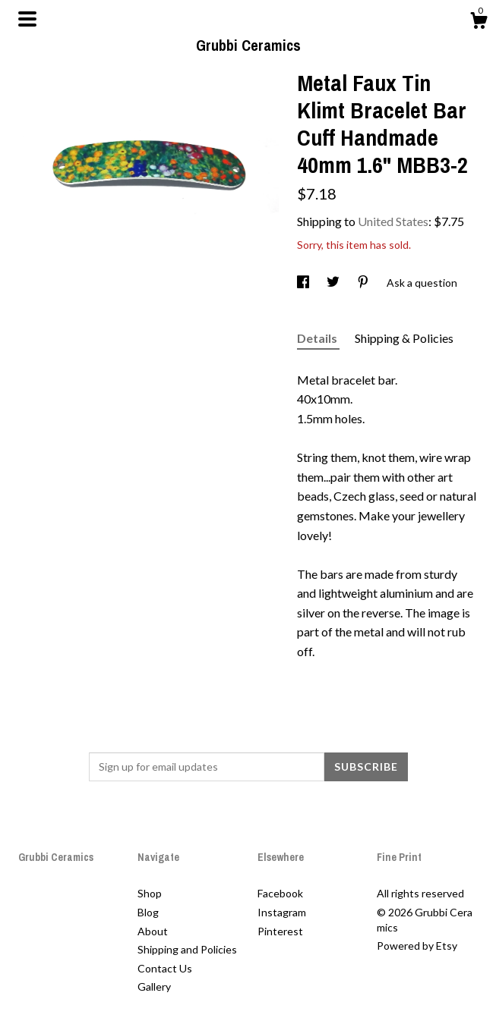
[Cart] (478, 22)
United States (393, 221)
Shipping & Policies (404, 338)
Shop (149, 893)
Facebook (280, 893)
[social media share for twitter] (334, 282)
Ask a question (422, 282)
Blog (148, 912)
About (152, 931)
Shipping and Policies (187, 949)
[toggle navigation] (27, 19)
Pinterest (280, 931)
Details (318, 338)
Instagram (281, 912)
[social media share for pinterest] (364, 282)
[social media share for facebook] (304, 282)
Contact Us (164, 968)
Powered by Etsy (417, 945)
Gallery (154, 986)
